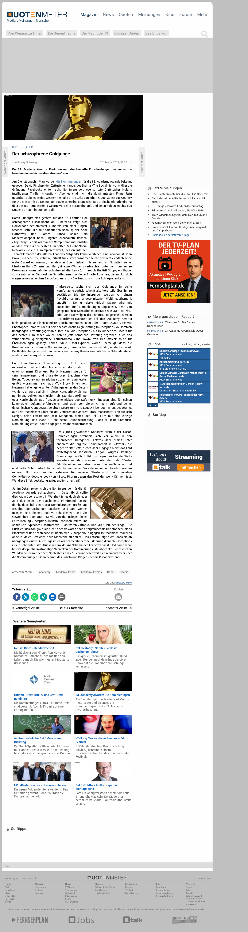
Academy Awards (91, 572)
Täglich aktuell (102, 893)
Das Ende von (156, 33)
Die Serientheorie (61, 33)
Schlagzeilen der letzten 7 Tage (171, 235)
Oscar (110, 572)
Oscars (124, 572)
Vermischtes (71, 890)
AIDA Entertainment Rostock (177, 376)
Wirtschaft (70, 893)
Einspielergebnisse (164, 893)
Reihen (38, 890)
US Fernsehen (68, 909)
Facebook (9, 898)
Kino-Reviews (131, 893)
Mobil (8, 893)
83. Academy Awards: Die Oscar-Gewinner (175, 332)
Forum (185, 14)
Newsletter (10, 890)
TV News (81, 909)
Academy (44, 572)
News (108, 14)
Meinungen (149, 14)
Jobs (188, 890)
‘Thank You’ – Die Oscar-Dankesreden (171, 323)
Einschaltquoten (94, 909)
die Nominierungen (69, 181)
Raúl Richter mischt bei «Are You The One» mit (180, 194)
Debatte (129, 887)
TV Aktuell (25, 909)
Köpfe (68, 898)
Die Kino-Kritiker (163, 890)
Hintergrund (40, 887)
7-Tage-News (11, 896)
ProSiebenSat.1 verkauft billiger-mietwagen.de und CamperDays (179, 228)
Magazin (89, 14)
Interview (39, 893)
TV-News (69, 887)
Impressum (191, 904)
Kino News (14, 909)
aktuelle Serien (147, 909)
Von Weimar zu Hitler (25, 33)
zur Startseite (71, 608)
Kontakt (189, 893)
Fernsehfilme (133, 909)
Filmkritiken (55, 909)
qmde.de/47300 (123, 582)
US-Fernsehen (71, 901)
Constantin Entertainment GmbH (175, 387)
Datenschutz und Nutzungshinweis (194, 897)
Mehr (202, 14)
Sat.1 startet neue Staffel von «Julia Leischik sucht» (179, 199)
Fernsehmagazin (40, 909)
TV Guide (108, 909)
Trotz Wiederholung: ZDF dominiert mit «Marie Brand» (179, 216)
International (71, 896)
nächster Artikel (119, 608)
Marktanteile (101, 890)
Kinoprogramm (163, 909)
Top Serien (200, 909)
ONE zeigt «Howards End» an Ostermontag (177, 206)
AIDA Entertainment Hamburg (173, 354)
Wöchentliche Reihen (105, 887)
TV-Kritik (129, 890)
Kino (169, 14)
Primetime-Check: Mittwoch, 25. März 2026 (178, 210)
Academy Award (65, 572)
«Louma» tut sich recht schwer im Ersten (176, 222)
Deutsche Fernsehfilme (183, 909)
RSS (7, 887)
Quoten (126, 14)
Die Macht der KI (95, 33)
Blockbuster (119, 909)
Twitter (8, 901)
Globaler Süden (126, 33)
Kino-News (160, 887)
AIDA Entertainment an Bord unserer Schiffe (168, 365)
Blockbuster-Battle (164, 896)
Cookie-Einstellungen (196, 901)
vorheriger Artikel (26, 608)
